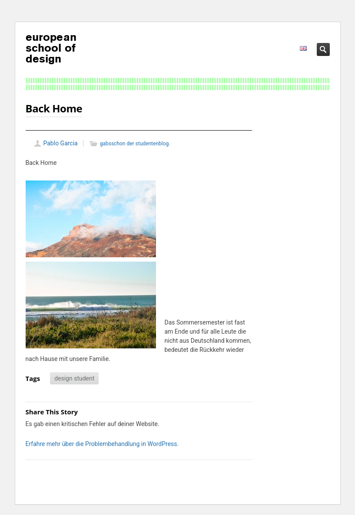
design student (74, 378)
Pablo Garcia (60, 143)
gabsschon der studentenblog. (135, 144)
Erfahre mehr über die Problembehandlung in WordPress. (102, 443)
